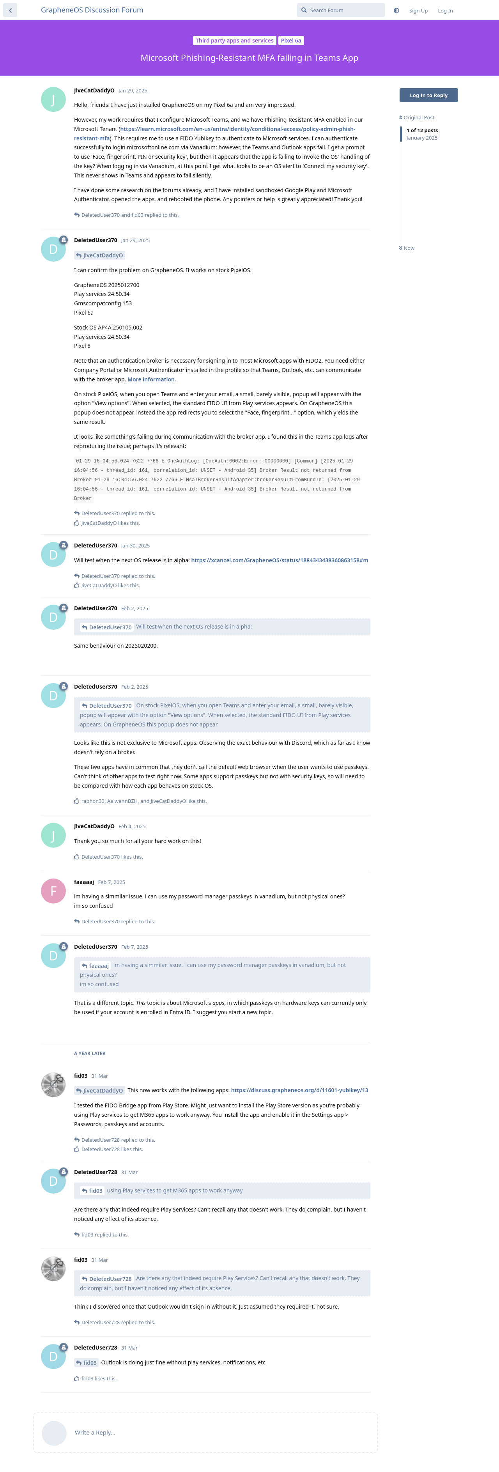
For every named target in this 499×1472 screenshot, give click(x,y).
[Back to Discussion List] (10, 10)
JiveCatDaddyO (103, 255)
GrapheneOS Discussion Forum (92, 9)
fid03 (96, 1190)
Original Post (416, 117)
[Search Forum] (341, 10)
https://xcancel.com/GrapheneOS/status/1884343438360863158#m (279, 560)
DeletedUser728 (110, 1278)
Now (406, 248)
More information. (151, 379)
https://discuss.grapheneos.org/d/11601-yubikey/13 (299, 1090)
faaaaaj (99, 965)
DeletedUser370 (110, 627)
